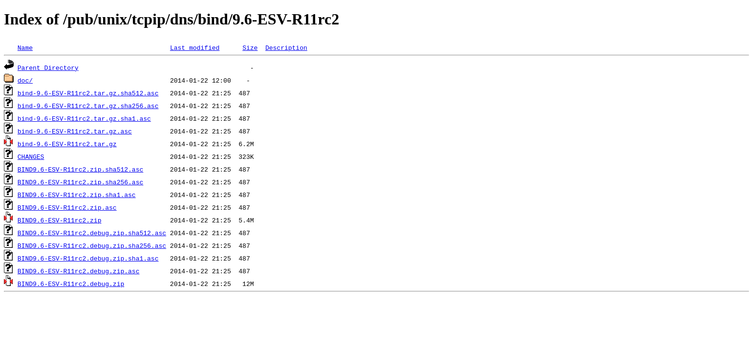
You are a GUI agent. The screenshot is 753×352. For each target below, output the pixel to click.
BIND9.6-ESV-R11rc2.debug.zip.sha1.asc (88, 258)
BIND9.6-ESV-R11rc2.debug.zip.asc (79, 270)
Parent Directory (48, 67)
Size (250, 47)
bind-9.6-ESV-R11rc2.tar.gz (67, 143)
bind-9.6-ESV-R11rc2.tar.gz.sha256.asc (88, 105)
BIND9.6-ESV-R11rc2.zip (60, 220)
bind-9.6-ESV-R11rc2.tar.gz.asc (75, 131)
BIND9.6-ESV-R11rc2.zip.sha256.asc (80, 181)
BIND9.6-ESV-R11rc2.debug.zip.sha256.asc (92, 245)
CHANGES (31, 156)
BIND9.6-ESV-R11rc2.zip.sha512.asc (80, 169)
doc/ (25, 80)
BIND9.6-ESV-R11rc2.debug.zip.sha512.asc (92, 232)
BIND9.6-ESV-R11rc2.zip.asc (67, 207)
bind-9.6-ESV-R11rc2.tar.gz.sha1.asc (84, 118)
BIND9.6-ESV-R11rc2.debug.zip (71, 283)
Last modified (194, 47)
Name (25, 47)
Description (286, 47)
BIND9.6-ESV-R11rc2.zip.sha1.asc (77, 194)
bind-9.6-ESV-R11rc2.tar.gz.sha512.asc (88, 92)
